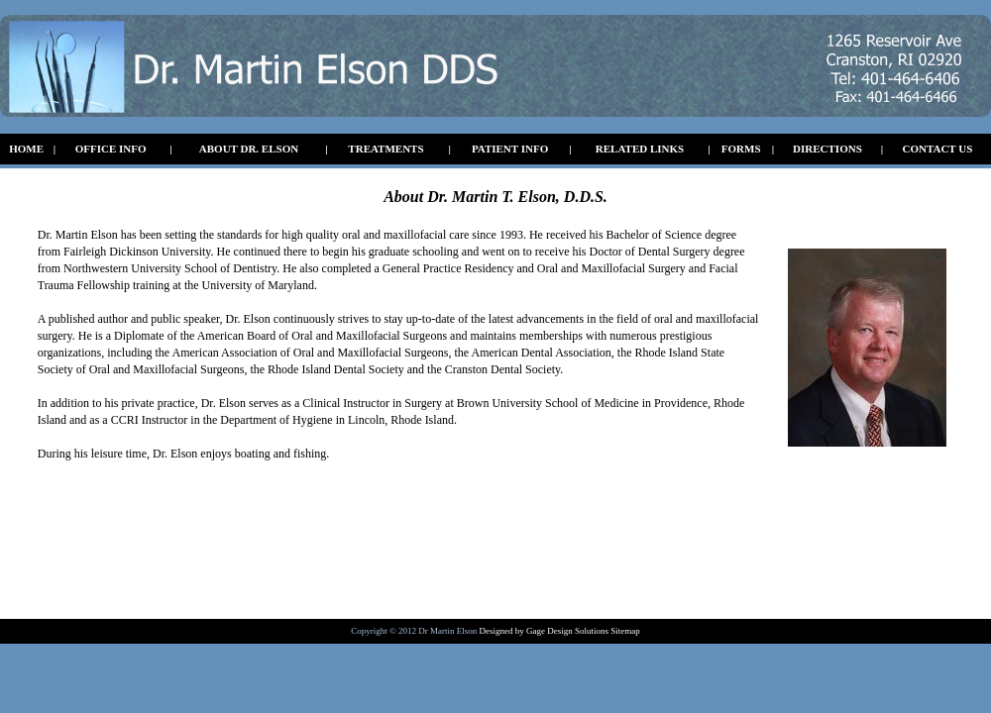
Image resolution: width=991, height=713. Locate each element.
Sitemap (624, 631)
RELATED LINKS (640, 148)
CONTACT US (938, 148)
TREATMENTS (385, 148)
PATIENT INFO (510, 148)
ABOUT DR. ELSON (248, 148)
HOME (26, 148)
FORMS (741, 148)
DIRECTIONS (827, 148)
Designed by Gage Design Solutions (544, 631)
